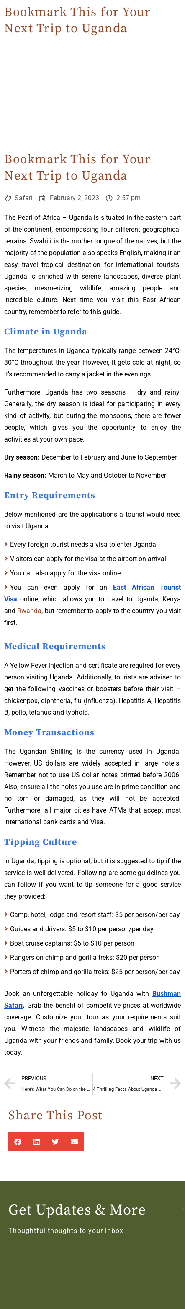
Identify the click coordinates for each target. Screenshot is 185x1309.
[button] (17, 1141)
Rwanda (29, 611)
